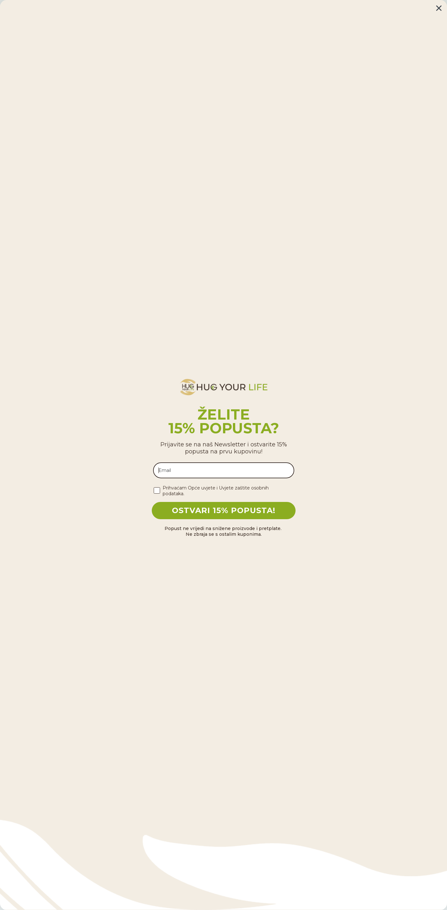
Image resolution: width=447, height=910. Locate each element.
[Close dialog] (438, 8)
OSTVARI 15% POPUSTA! (223, 510)
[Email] (223, 470)
